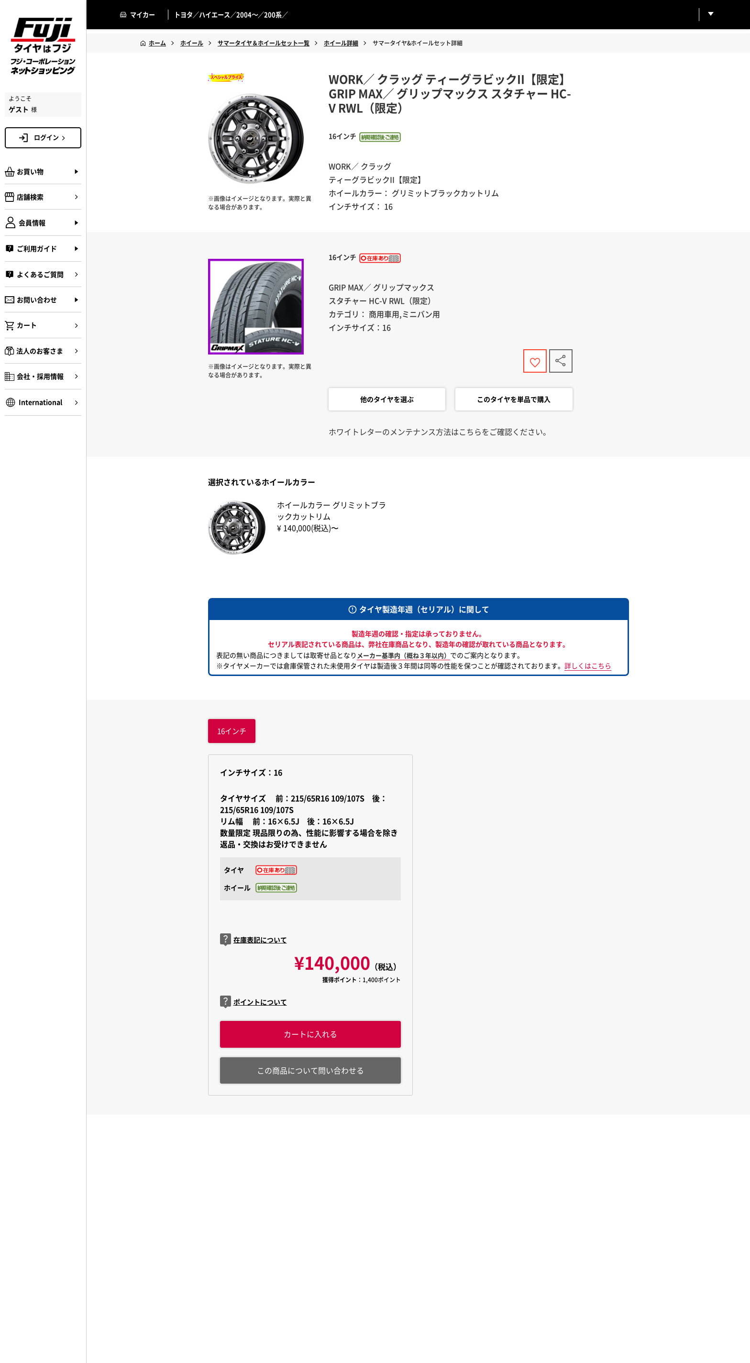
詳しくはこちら (587, 667)
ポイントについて (253, 1004)
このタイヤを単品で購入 (514, 401)
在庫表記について (253, 942)
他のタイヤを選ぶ (387, 401)
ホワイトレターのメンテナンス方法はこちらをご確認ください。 (440, 433)
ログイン (51, 137)
